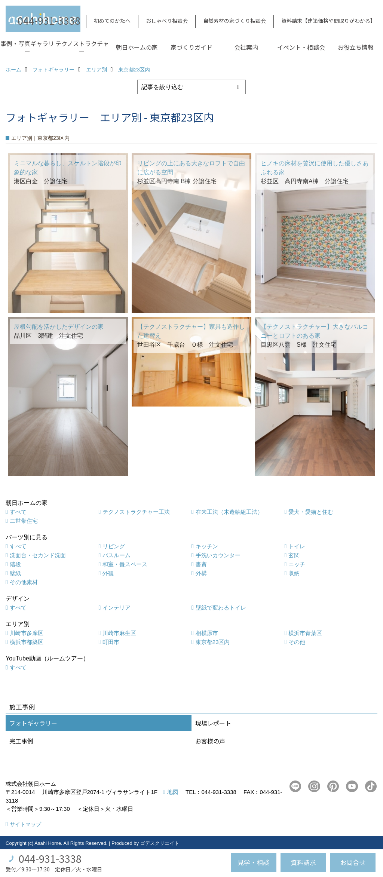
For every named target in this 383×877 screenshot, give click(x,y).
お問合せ (352, 862)
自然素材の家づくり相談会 (234, 20)
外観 (108, 573)
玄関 (294, 555)
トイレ (296, 546)
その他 (296, 642)
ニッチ (296, 564)
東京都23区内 (213, 642)
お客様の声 (210, 740)
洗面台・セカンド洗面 (38, 555)
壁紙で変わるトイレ (221, 607)
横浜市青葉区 (305, 633)
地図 (172, 792)
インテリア (116, 607)
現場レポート (213, 722)
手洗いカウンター (218, 555)
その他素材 (24, 582)
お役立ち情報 (356, 47)
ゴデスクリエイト (159, 843)
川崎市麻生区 (119, 633)
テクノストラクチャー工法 (136, 512)
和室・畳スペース (124, 564)
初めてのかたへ (112, 20)
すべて (18, 512)
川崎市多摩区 (26, 633)
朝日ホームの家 (137, 47)
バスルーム (116, 555)
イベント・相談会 (301, 47)
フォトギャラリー (33, 722)
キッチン (207, 546)
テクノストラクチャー (82, 47)
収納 (294, 573)
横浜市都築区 (26, 642)
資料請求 (303, 862)
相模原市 (207, 633)
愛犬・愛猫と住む (310, 512)
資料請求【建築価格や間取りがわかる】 (328, 20)
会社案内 (246, 47)
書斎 (201, 564)
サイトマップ (25, 824)
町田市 (110, 642)
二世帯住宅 (24, 521)
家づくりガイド (191, 47)
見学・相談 (253, 862)
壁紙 (15, 573)
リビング (113, 546)
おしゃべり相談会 (167, 20)
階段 (15, 564)
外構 (201, 573)
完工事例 (21, 740)
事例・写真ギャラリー (27, 47)
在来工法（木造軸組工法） (229, 512)
